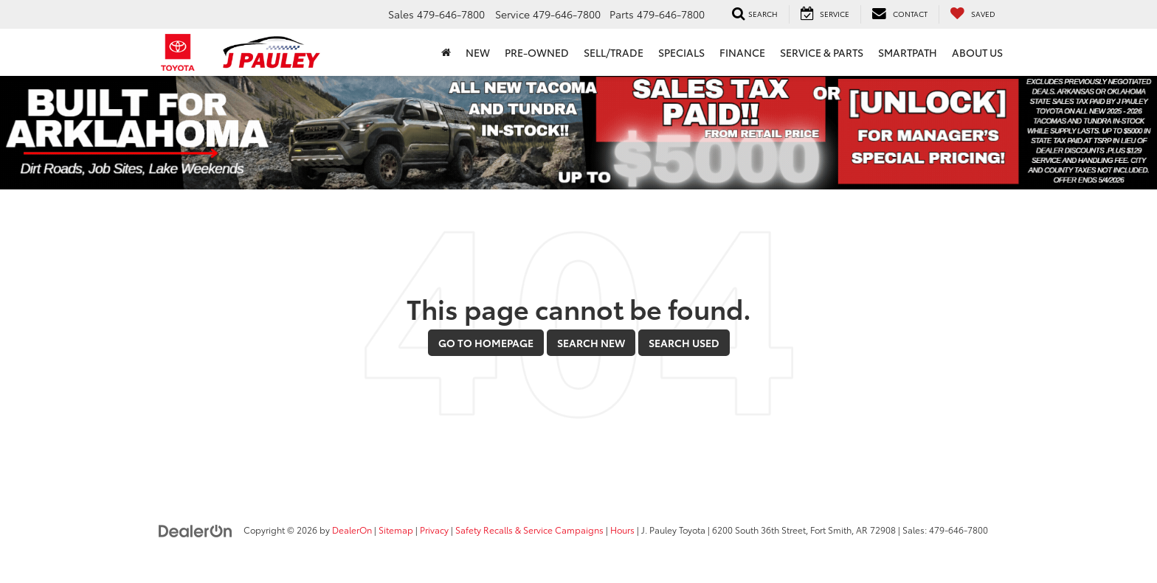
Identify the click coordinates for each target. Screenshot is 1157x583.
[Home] (446, 52)
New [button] (478, 52)
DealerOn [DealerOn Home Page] (352, 529)
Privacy (434, 529)
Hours (622, 529)
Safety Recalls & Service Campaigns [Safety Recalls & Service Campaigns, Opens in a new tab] (529, 529)
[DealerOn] (195, 529)
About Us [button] (977, 52)
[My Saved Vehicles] (972, 14)
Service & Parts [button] (821, 52)
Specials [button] (681, 52)
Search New (591, 342)
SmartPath (907, 52)
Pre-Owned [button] (537, 52)
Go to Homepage (485, 342)
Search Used (684, 342)
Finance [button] (742, 52)
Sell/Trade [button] (613, 52)
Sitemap (396, 529)
